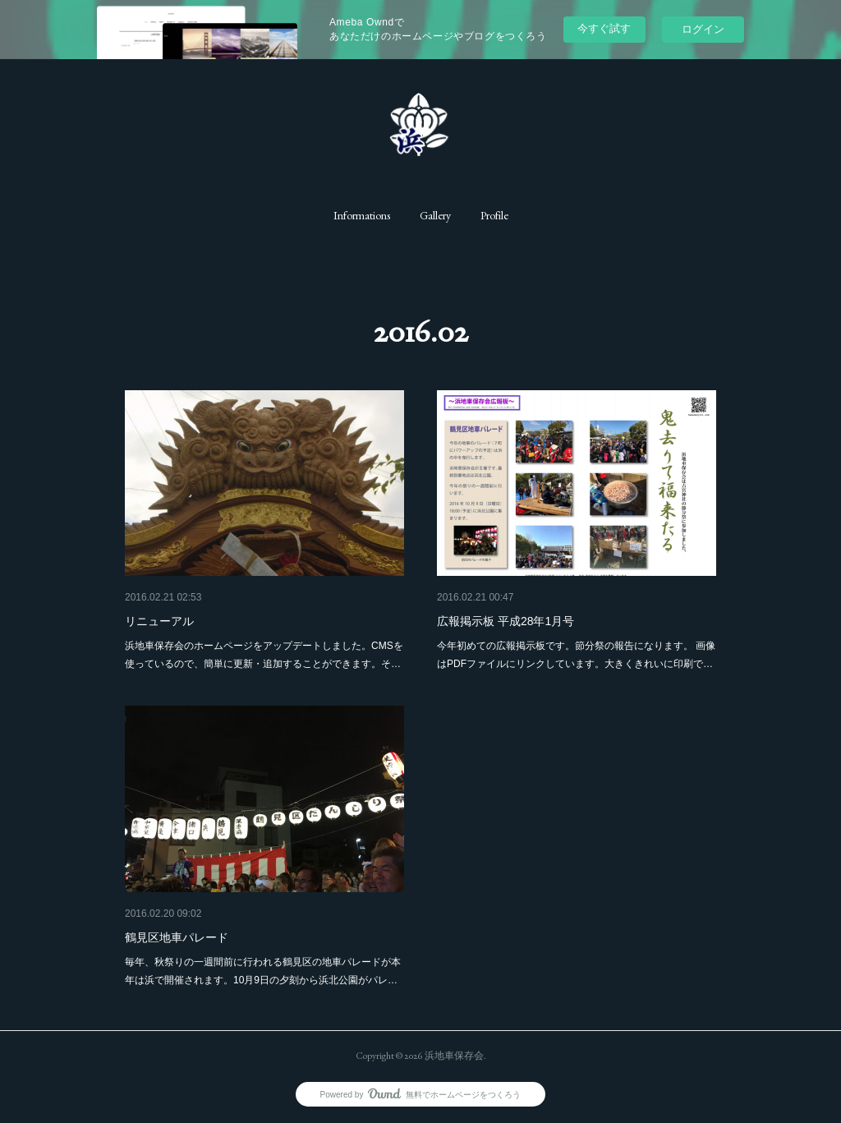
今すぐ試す (604, 28)
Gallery (435, 215)
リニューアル (159, 621)
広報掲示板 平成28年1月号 (505, 621)
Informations (361, 215)
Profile (494, 215)
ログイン (703, 29)
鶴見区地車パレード (176, 937)
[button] (361, 215)
